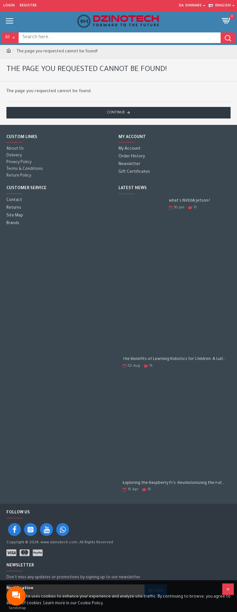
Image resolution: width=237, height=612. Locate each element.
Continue (116, 113)
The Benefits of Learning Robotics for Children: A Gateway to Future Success (174, 359)
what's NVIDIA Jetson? (189, 201)
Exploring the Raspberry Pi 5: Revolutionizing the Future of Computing (174, 483)
